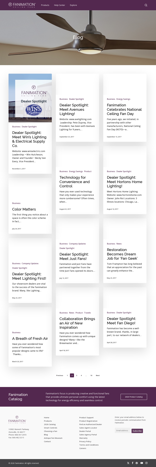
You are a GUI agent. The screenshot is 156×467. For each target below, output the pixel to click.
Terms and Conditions (89, 445)
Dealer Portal (85, 431)
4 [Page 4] (81, 375)
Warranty (83, 438)
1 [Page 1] (67, 375)
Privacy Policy (85, 441)
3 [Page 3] (76, 375)
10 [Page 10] (91, 375)
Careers (82, 448)
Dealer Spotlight (29, 126)
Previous (59, 375)
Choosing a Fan (50, 431)
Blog (46, 434)
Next (98, 375)
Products (48, 421)
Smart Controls (50, 428)
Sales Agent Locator (88, 428)
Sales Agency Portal (88, 434)
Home (46, 417)
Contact (47, 441)
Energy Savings (123, 99)
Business (16, 126)
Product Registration (88, 421)
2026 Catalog (50, 424)
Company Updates (30, 272)
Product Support (86, 417)
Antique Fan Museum (53, 438)
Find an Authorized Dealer (90, 424)
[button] (134, 397)
